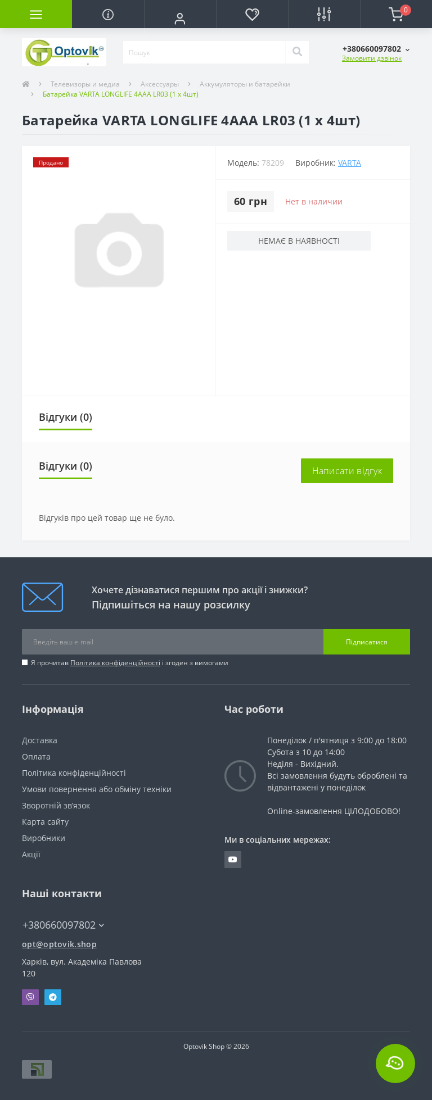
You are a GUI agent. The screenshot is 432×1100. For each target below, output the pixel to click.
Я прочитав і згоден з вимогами (129, 662)
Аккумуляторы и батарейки (245, 84)
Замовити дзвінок (372, 58)
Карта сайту (45, 821)
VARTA (349, 162)
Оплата (36, 756)
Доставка (39, 740)
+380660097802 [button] (63, 925)
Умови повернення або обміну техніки (97, 789)
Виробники (43, 838)
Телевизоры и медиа (85, 84)
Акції (31, 854)
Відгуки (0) (65, 417)
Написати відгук (347, 471)
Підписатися (367, 642)
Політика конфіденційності (115, 662)
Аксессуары (160, 84)
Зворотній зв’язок (56, 805)
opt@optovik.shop (59, 944)
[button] (180, 18)
